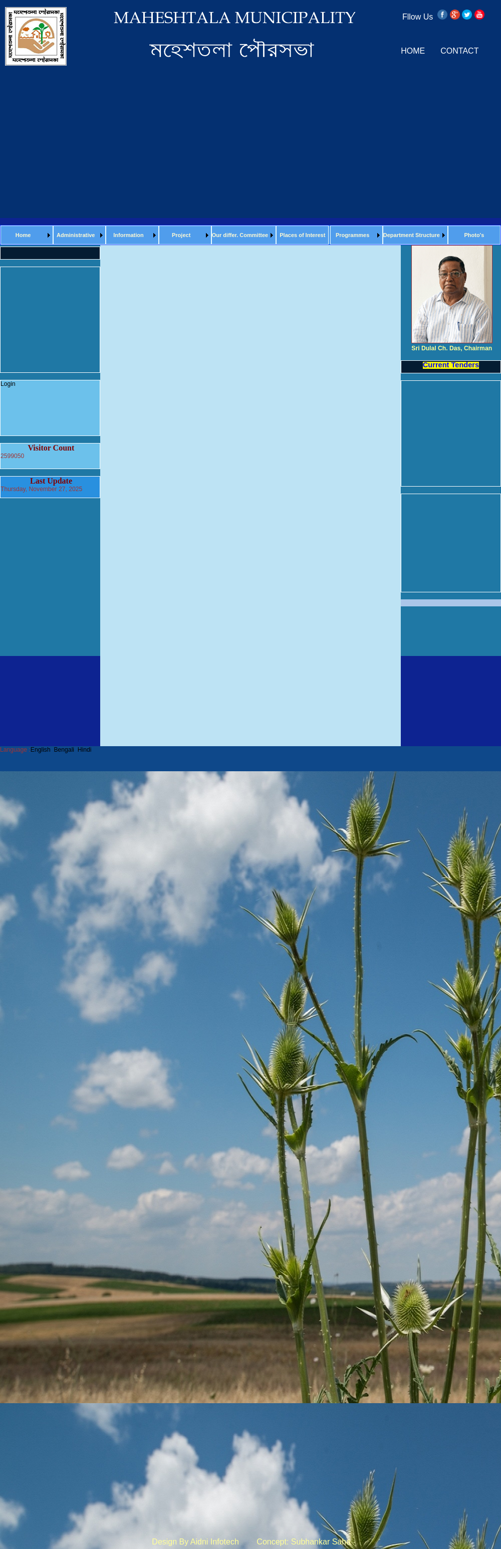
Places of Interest (302, 235)
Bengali (64, 749)
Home (23, 235)
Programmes (352, 235)
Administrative (76, 235)
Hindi (85, 749)
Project (181, 235)
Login (8, 383)
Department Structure (411, 235)
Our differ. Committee (240, 235)
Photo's (474, 235)
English (41, 749)
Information (128, 235)
